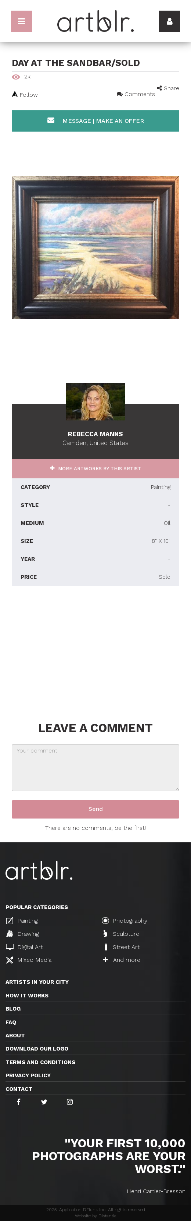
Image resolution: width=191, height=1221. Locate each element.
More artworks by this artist (99, 468)
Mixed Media (28, 960)
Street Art (121, 946)
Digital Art (24, 947)
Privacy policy (28, 1075)
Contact (19, 1089)
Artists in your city (37, 982)
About (15, 1035)
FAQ (11, 1022)
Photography (124, 920)
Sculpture (121, 933)
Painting (22, 920)
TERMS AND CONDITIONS (40, 1062)
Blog (13, 1008)
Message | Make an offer (95, 120)
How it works (27, 995)
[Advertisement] (95, 651)
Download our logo (37, 1048)
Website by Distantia (95, 1215)
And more (121, 959)
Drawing (22, 933)
